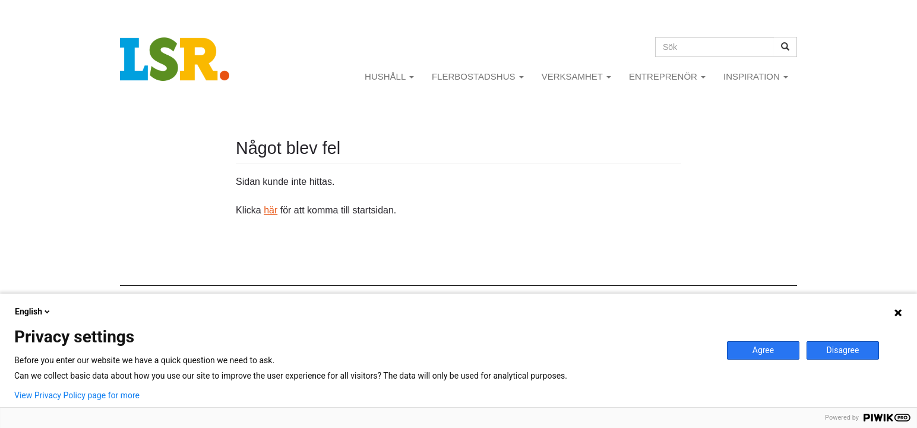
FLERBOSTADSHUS (478, 76)
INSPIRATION (755, 76)
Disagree (843, 350)
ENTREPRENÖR (667, 76)
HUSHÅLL (389, 76)
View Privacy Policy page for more (77, 395)
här (270, 210)
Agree (763, 350)
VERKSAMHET (576, 76)
